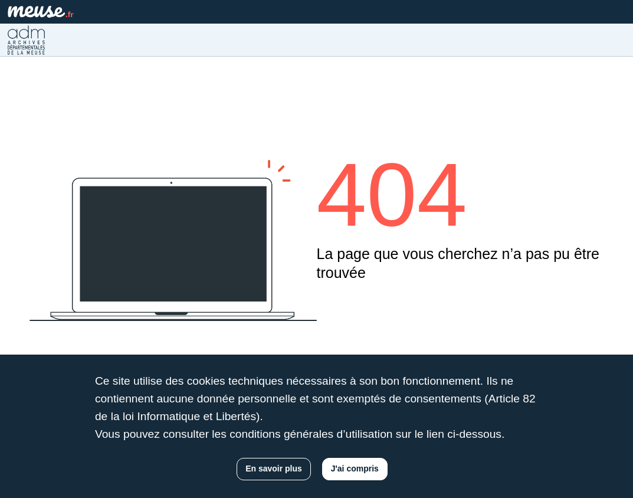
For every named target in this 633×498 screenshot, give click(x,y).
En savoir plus (273, 468)
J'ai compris (355, 468)
